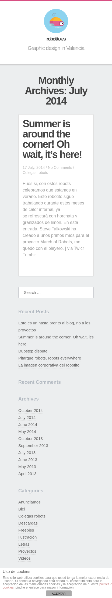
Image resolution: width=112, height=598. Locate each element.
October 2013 (30, 438)
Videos (24, 558)
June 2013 (27, 459)
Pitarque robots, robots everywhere (49, 358)
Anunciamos (29, 502)
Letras (24, 544)
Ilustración (27, 537)
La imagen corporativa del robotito (48, 365)
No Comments (60, 167)
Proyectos (27, 551)
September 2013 (33, 445)
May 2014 (27, 431)
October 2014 (30, 410)
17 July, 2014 (34, 167)
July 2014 (27, 417)
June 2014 (27, 424)
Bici (21, 509)
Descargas (28, 523)
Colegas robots (35, 172)
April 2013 (27, 473)
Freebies (26, 530)
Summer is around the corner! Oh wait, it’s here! (52, 139)
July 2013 (27, 452)
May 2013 (27, 466)
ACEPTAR (58, 593)
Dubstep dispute (32, 351)
